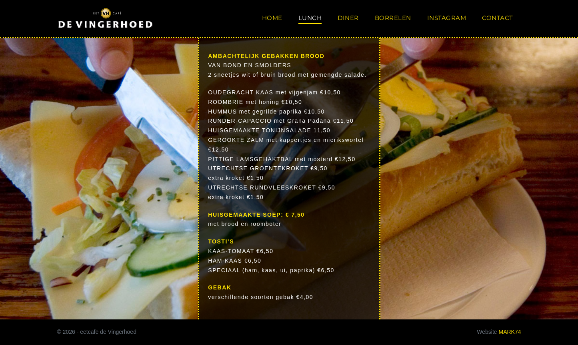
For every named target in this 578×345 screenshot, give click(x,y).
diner (348, 18)
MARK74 (509, 332)
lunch (310, 18)
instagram (446, 18)
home (272, 18)
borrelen (393, 18)
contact (497, 18)
